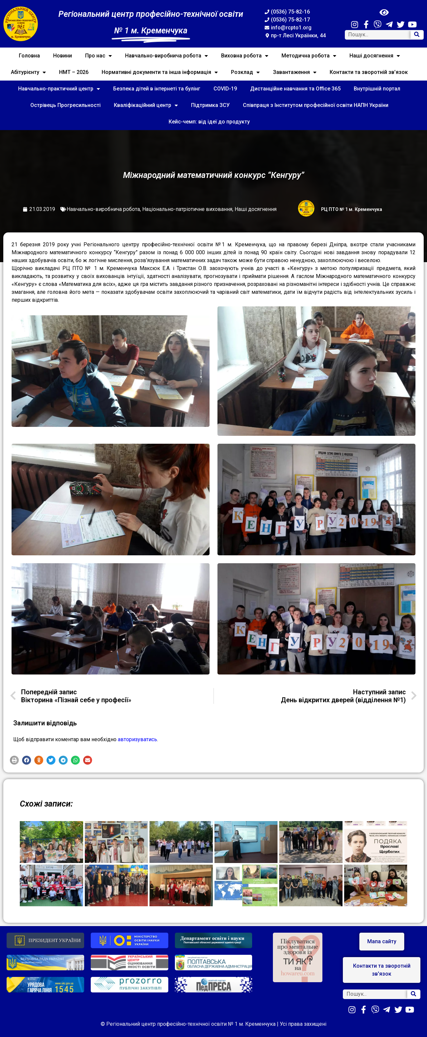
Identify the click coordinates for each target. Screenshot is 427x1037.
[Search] (417, 35)
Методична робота (308, 56)
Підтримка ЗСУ (210, 105)
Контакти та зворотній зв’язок (369, 72)
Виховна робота (244, 56)
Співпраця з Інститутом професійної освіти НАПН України (315, 105)
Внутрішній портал (377, 89)
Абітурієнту (28, 72)
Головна (29, 55)
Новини (62, 55)
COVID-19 (225, 89)
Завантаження (294, 72)
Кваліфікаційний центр (146, 105)
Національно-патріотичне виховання (187, 209)
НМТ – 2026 (73, 72)
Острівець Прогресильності (65, 105)
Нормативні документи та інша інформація (160, 72)
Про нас (98, 56)
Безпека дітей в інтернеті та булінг (156, 89)
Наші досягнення (374, 56)
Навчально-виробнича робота (166, 56)
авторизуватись (137, 739)
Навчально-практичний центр (59, 89)
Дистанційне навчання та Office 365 (295, 89)
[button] (14, 760)
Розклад (245, 72)
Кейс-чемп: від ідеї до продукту (209, 122)
